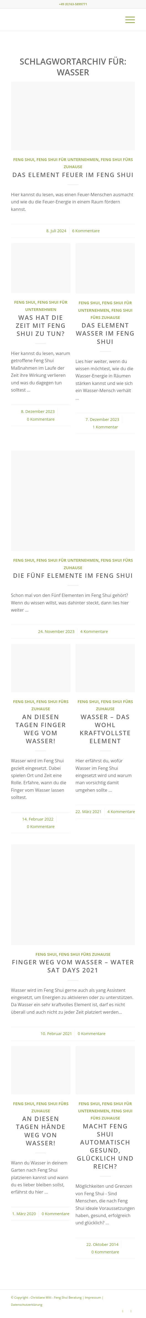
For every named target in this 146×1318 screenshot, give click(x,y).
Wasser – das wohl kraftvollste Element (105, 728)
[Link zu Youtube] (131, 1311)
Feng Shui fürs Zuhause (85, 954)
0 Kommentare (40, 419)
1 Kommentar (105, 427)
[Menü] (127, 20)
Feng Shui (23, 159)
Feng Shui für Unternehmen (67, 159)
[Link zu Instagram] (122, 1311)
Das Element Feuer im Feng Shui (73, 174)
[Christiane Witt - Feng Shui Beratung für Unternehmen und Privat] (60, 20)
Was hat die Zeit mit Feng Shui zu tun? (41, 325)
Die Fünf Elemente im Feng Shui (73, 575)
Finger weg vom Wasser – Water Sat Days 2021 (73, 966)
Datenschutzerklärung (26, 1304)
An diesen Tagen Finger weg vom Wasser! (40, 728)
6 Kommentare (86, 230)
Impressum (93, 1297)
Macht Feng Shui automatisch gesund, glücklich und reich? (105, 1146)
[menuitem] (127, 20)
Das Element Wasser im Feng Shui (105, 333)
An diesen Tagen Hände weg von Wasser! (41, 1130)
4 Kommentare (94, 631)
